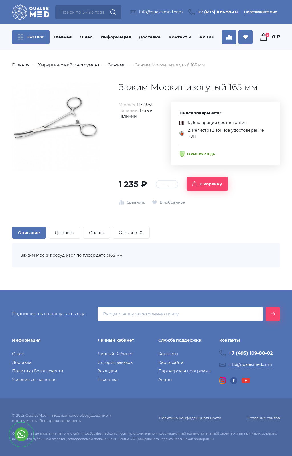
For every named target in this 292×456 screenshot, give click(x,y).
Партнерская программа (184, 371)
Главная (63, 37)
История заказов (115, 362)
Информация (115, 37)
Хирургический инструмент (69, 65)
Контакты (180, 37)
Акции (207, 37)
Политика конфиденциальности (190, 418)
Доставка (150, 37)
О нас (86, 37)
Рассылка (107, 379)
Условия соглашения (34, 379)
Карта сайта (170, 362)
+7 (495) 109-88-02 (218, 12)
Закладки (107, 371)
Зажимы (117, 65)
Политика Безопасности (37, 371)
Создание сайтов (263, 418)
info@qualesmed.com (161, 12)
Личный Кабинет (115, 353)
